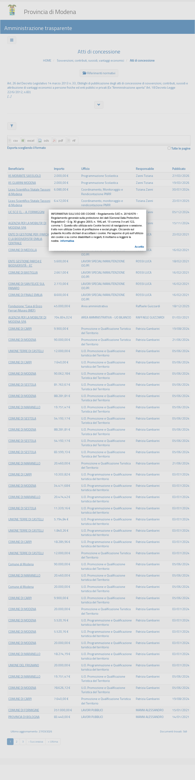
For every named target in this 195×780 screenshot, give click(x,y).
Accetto (139, 247)
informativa (67, 241)
